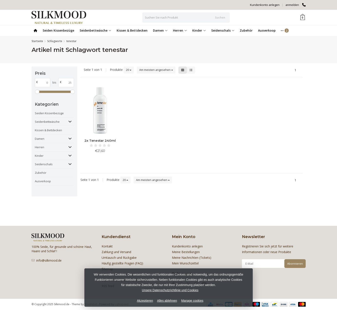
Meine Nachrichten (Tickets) (191, 257)
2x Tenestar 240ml (100, 140)
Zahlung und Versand (116, 252)
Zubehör (246, 30)
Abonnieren (295, 264)
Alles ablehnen (167, 300)
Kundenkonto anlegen (265, 5)
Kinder (199, 30)
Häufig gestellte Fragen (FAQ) (122, 263)
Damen (160, 30)
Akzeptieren (145, 300)
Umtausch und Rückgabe (119, 257)
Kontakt (107, 246)
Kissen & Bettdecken (132, 30)
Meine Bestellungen (186, 252)
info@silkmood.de (49, 260)
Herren (180, 30)
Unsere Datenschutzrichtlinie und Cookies (170, 290)
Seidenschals (222, 30)
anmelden (292, 5)
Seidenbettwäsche (95, 30)
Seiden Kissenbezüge (58, 30)
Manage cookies (192, 300)
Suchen (220, 17)
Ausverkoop (267, 30)
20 (128, 70)
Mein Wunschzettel (185, 263)
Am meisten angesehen (156, 70)
